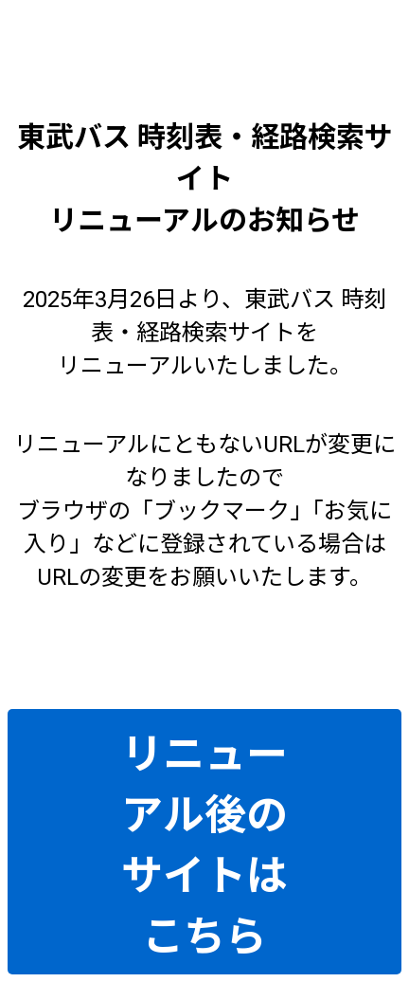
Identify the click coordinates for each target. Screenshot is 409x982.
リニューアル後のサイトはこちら (204, 845)
